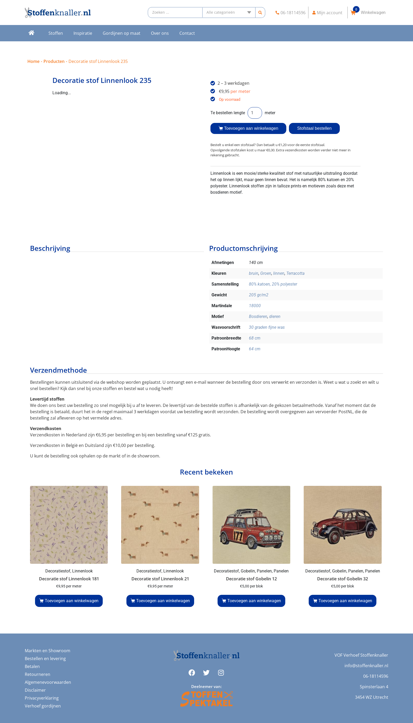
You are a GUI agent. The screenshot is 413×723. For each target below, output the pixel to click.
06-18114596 (375, 676)
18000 (255, 305)
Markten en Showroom (47, 651)
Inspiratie (82, 33)
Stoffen (55, 33)
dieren (275, 316)
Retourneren (37, 674)
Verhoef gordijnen (43, 706)
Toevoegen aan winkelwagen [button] (72, 600)
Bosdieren (258, 316)
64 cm (254, 348)
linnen (278, 273)
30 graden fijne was (267, 327)
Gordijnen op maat (121, 33)
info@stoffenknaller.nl (366, 666)
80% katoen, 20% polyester (273, 284)
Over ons (160, 33)
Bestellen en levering (45, 658)
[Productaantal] (255, 113)
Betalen (32, 666)
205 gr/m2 (258, 294)
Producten (54, 61)
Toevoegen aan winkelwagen (251, 128)
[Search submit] (260, 12)
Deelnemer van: (206, 686)
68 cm (254, 338)
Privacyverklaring (42, 698)
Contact (187, 33)
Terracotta (295, 273)
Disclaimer (35, 690)
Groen (265, 273)
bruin (253, 273)
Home (33, 61)
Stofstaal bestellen (314, 128)
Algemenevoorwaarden (48, 682)
